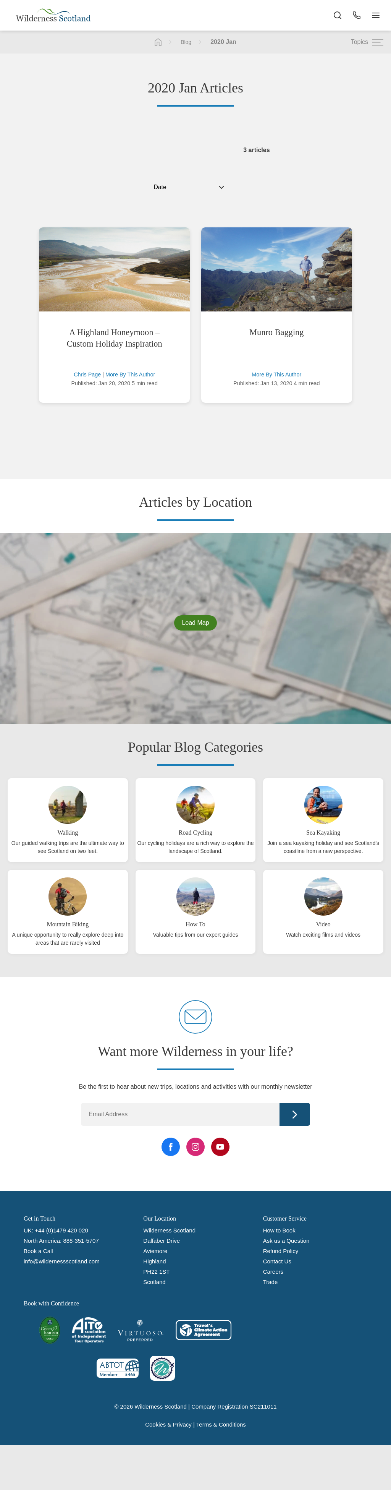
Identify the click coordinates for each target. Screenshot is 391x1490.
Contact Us (277, 1261)
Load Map (195, 622)
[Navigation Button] (375, 15)
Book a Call (38, 1251)
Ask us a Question (286, 1240)
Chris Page (87, 374)
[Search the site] (337, 15)
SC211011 (263, 1406)
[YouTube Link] (220, 1146)
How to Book (279, 1230)
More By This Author (130, 374)
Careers (273, 1271)
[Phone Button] (356, 15)
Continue (295, 1114)
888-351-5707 (81, 1240)
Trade (270, 1282)
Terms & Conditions (221, 1424)
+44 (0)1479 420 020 (61, 1230)
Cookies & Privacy (168, 1424)
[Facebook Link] (170, 1146)
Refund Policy (281, 1251)
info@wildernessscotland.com (62, 1261)
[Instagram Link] (195, 1146)
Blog (186, 42)
